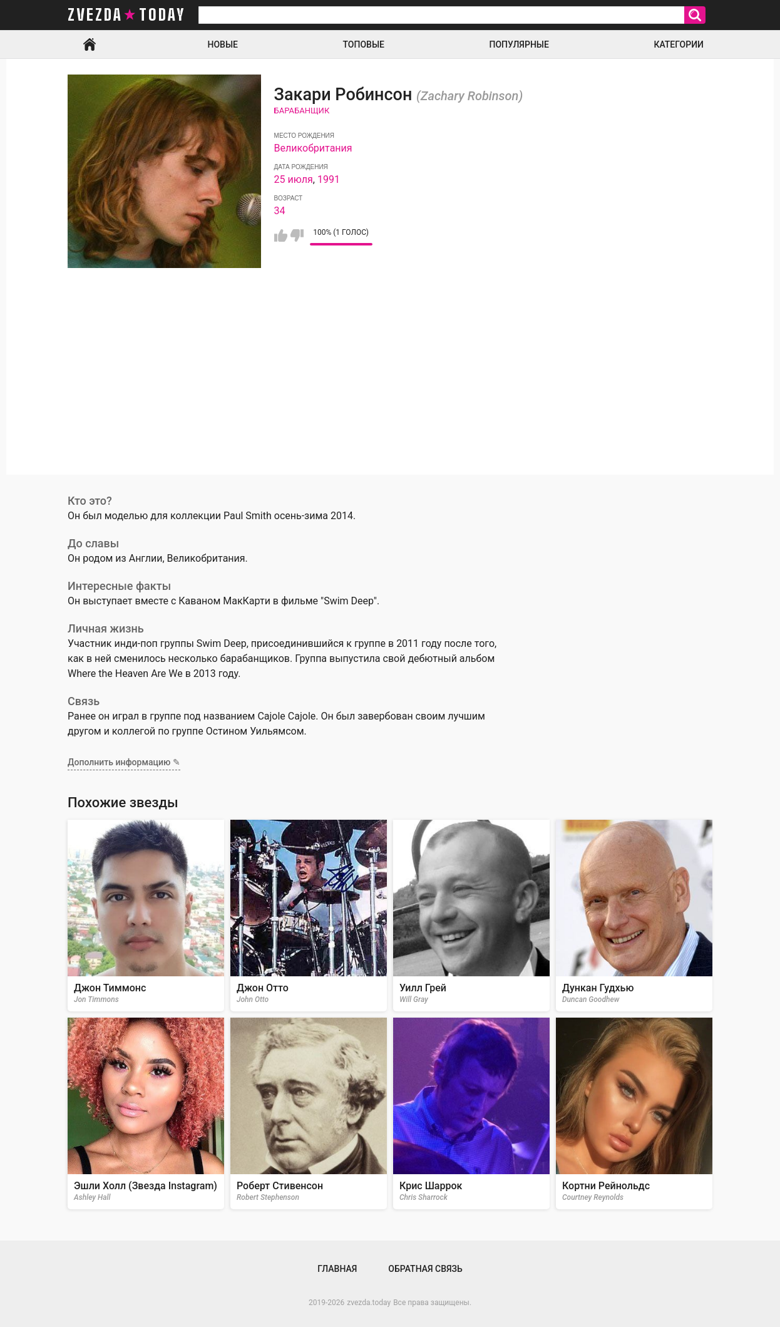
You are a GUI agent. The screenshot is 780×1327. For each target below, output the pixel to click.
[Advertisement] (390, 387)
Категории (679, 44)
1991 (328, 179)
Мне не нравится (297, 235)
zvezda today (126, 15)
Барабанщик (302, 110)
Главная (89, 44)
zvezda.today (369, 1302)
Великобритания (313, 148)
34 (279, 211)
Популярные (518, 44)
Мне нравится (280, 235)
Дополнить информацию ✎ (124, 762)
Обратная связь (425, 1269)
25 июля (293, 179)
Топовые (363, 44)
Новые (223, 44)
